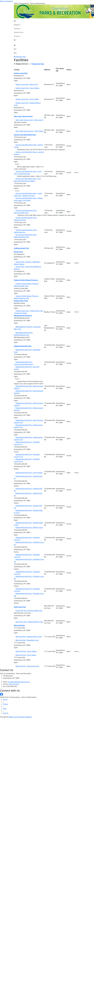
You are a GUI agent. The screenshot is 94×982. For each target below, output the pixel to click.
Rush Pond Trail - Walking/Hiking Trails (29, 622)
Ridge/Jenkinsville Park (22, 346)
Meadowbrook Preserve (23, 315)
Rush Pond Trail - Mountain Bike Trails (29, 611)
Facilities (17, 29)
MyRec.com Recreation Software (20, 717)
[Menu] (15, 53)
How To (5, 713)
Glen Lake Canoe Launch (23, 116)
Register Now (21, 57)
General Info (18, 32)
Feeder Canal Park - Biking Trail (27, 84)
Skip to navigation (6, 1)
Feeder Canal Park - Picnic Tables (27, 99)
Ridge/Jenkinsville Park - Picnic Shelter (29, 473)
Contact (16, 36)
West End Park (19, 625)
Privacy (5, 704)
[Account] (19, 40)
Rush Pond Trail (20, 607)
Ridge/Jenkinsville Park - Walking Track (29, 527)
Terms (5, 699)
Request (76, 263)
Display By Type (37, 64)
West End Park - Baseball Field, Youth (29, 637)
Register (17, 25)
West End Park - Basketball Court (27, 640)
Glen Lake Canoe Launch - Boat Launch (29, 120)
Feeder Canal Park (21, 73)
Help (4, 709)
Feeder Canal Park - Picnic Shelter (27, 88)
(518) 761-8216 (13, 684)
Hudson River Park (21, 301)
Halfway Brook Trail (21, 248)
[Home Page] (19, 21)
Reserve (17, 164)
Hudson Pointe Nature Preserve (26, 280)
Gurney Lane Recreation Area (25, 135)
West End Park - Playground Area (27, 666)
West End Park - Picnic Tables (26, 655)
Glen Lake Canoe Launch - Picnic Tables (29, 131)
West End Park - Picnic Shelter (26, 651)
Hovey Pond (18, 252)
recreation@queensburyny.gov (19, 682)
